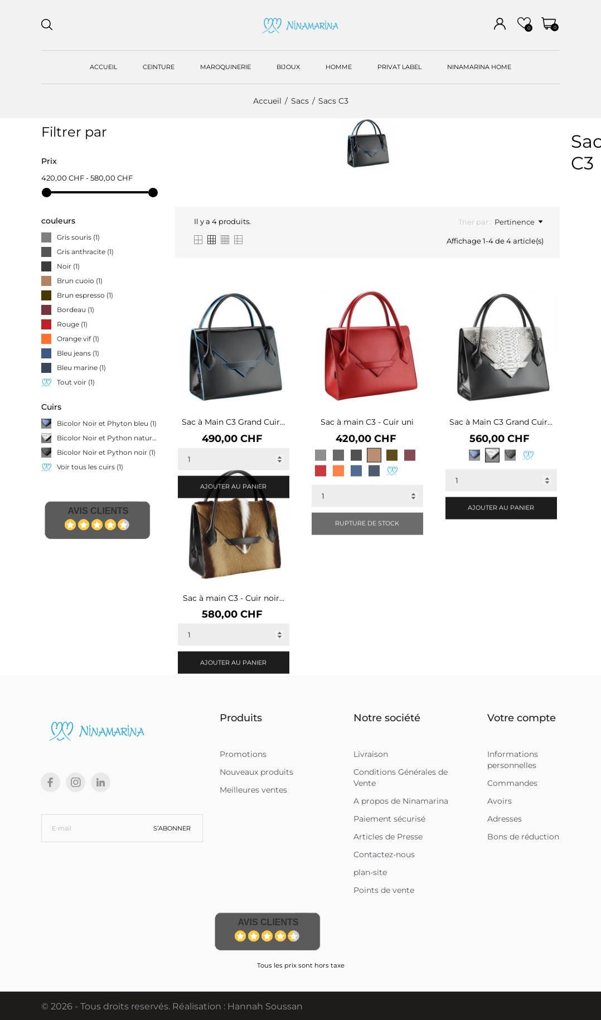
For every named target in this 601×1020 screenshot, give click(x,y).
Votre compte (521, 718)
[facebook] (50, 782)
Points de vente (383, 890)
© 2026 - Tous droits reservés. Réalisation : (134, 1006)
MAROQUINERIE (225, 67)
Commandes (512, 783)
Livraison (370, 754)
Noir (68, 266)
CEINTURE (159, 67)
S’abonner (172, 828)
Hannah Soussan (265, 1006)
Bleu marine (81, 367)
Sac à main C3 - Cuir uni (367, 422)
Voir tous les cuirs (90, 467)
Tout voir (76, 382)
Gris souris (78, 237)
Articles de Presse (388, 837)
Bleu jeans (78, 353)
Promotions (243, 754)
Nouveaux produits (256, 772)
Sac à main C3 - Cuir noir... (233, 598)
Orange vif (78, 338)
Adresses (504, 819)
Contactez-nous (384, 854)
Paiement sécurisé (389, 819)
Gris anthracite (85, 251)
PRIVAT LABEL (399, 67)
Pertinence (518, 222)
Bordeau (75, 309)
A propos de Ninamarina (400, 801)
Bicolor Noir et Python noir (106, 452)
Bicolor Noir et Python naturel (107, 438)
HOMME (339, 67)
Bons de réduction (523, 837)
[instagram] (76, 782)
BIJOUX (288, 67)
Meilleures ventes (253, 790)
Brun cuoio (80, 280)
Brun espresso (85, 295)
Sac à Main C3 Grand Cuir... (233, 422)
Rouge (72, 324)
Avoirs (499, 801)
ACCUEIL (103, 67)
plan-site (370, 872)
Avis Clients (97, 511)
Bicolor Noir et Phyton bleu (107, 423)
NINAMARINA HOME (479, 67)
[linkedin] (100, 782)
